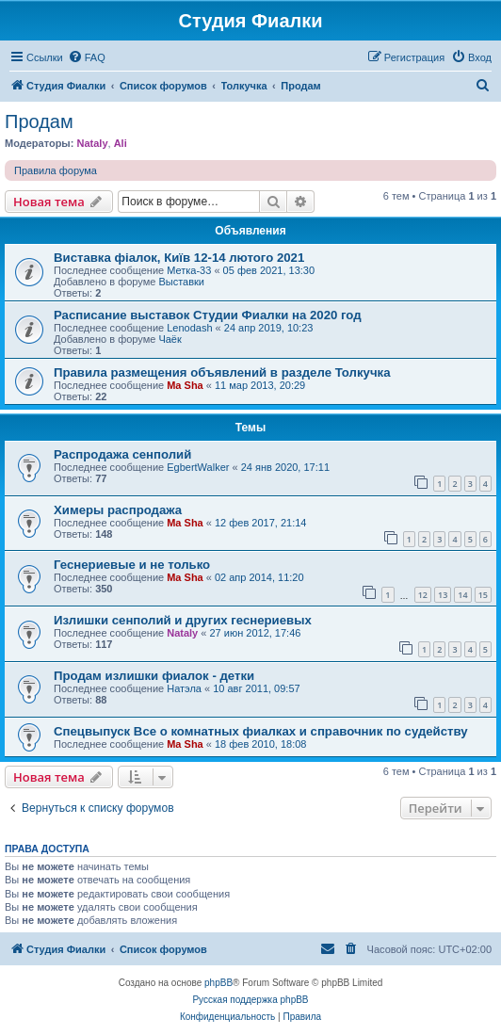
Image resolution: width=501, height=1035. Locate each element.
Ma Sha (185, 385)
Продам (39, 121)
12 (423, 595)
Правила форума (55, 170)
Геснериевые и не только (132, 565)
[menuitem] (86, 57)
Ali (120, 143)
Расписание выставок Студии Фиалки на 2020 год (208, 315)
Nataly (91, 143)
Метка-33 (189, 270)
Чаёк (169, 339)
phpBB (218, 983)
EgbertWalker (198, 467)
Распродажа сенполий (122, 454)
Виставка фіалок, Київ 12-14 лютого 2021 (179, 258)
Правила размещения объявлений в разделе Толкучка (222, 372)
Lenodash (189, 327)
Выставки (181, 281)
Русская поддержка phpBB (250, 1000)
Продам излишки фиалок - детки (154, 676)
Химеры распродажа (118, 510)
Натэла (184, 688)
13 (442, 595)
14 (462, 595)
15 (483, 595)
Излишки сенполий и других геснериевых (183, 620)
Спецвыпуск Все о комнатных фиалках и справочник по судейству (261, 731)
